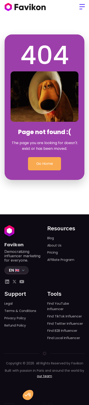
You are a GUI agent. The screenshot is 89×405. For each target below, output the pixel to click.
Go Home (44, 163)
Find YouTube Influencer (58, 306)
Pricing (52, 252)
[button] (82, 7)
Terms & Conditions (20, 311)
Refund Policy (15, 325)
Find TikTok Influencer (64, 316)
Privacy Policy (15, 318)
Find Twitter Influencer (65, 323)
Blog (50, 238)
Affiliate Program (60, 259)
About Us (54, 245)
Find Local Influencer (63, 338)
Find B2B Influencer (62, 330)
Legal (8, 303)
